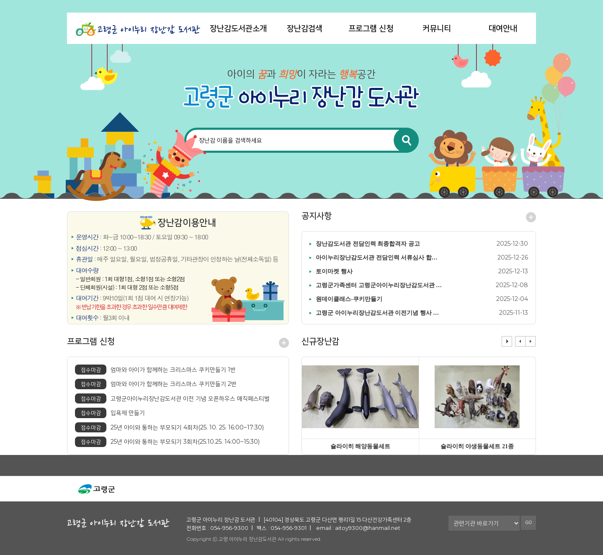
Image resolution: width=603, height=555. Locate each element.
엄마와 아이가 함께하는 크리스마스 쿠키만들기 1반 (155, 370)
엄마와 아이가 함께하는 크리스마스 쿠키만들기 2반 (156, 384)
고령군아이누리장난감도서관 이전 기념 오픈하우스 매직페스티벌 (172, 398)
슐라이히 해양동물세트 (360, 446)
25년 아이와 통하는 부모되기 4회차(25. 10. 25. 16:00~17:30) (169, 427)
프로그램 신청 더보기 (284, 343)
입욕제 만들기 (110, 413)
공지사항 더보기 (531, 217)
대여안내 (503, 28)
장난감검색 (304, 28)
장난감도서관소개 (238, 28)
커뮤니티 (437, 28)
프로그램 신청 (370, 28)
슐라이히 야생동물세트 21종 (477, 446)
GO (528, 522)
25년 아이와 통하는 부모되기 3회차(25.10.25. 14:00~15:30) (167, 442)
